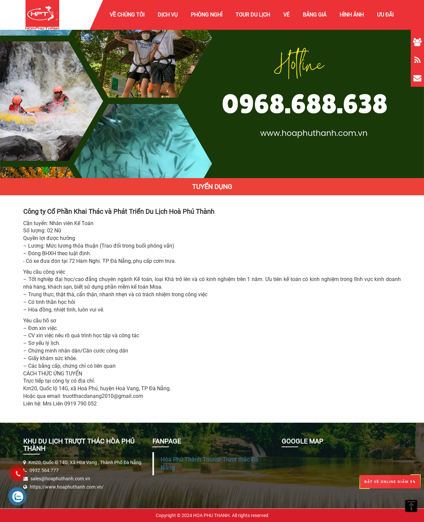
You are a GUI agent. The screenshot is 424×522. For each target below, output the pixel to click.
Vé (286, 15)
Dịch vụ (168, 15)
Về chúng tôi (127, 15)
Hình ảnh (352, 15)
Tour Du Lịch (253, 15)
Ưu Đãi (385, 15)
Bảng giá (314, 15)
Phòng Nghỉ (206, 15)
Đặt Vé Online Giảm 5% (390, 482)
